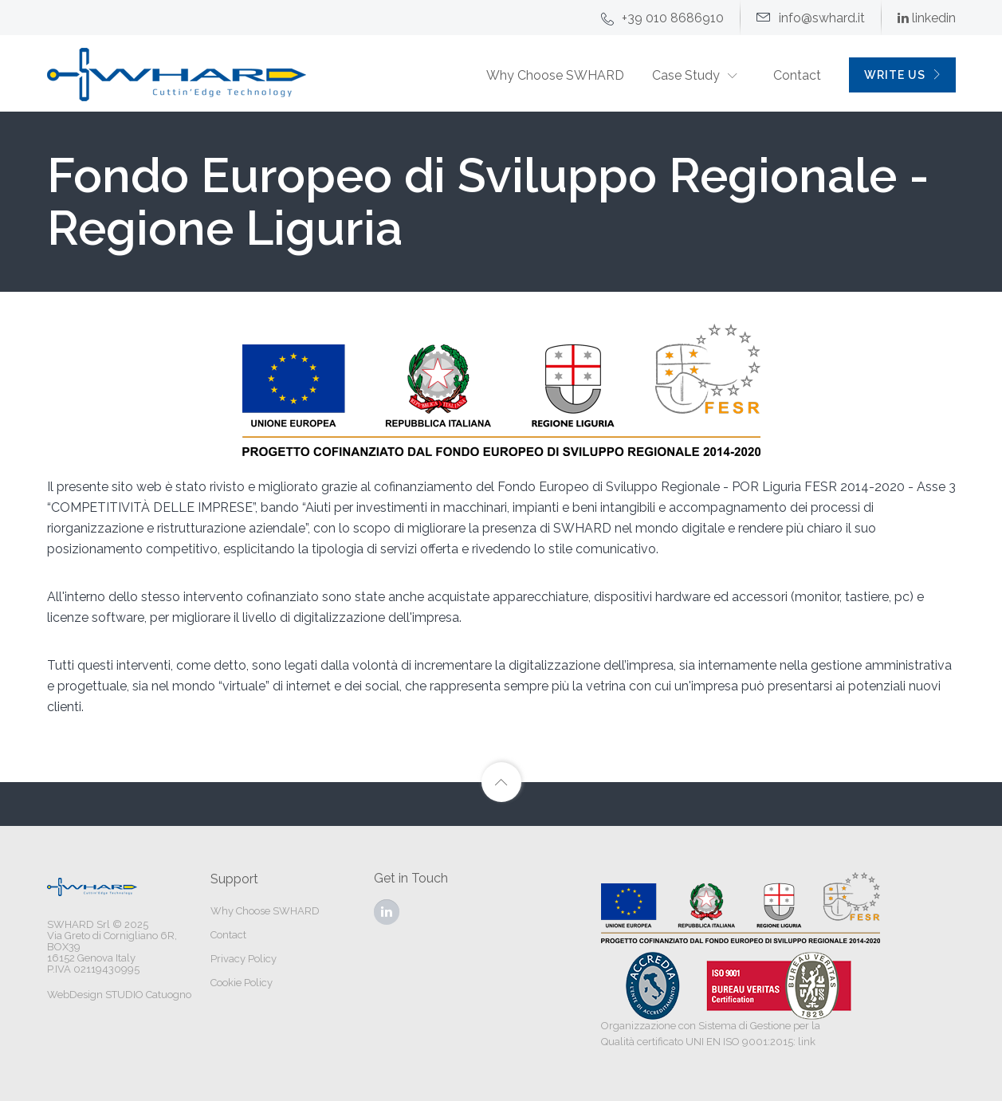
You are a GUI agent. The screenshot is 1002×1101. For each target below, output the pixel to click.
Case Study (686, 75)
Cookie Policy (241, 983)
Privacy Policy (243, 959)
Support (234, 879)
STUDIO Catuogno (148, 995)
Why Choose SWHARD (555, 75)
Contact (797, 75)
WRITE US (903, 75)
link (806, 1042)
